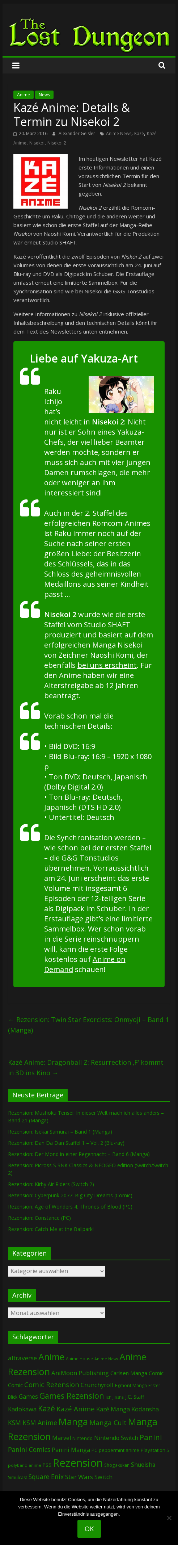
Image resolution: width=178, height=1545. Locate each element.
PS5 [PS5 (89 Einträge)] (47, 1465)
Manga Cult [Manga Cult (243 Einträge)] (108, 1422)
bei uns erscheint (107, 665)
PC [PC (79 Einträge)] (94, 1450)
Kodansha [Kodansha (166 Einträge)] (145, 1409)
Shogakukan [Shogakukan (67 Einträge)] (117, 1465)
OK (89, 1528)
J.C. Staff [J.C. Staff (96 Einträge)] (134, 1396)
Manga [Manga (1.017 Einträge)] (73, 1421)
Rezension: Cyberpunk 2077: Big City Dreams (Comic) (70, 1195)
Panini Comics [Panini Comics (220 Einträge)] (29, 1449)
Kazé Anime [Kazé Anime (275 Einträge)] (75, 1409)
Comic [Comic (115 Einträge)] (15, 1385)
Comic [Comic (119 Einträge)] (156, 1373)
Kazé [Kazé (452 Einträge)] (46, 1408)
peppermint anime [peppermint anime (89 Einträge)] (119, 1450)
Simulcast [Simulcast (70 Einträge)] (17, 1477)
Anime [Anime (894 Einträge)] (51, 1357)
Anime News (118, 133)
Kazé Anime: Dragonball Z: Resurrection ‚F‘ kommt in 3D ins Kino (86, 1067)
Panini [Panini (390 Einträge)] (151, 1437)
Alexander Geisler (77, 133)
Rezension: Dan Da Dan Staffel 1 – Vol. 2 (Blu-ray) (66, 1142)
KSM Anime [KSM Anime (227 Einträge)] (39, 1422)
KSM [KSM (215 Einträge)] (14, 1422)
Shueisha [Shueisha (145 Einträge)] (143, 1465)
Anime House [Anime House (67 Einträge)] (79, 1358)
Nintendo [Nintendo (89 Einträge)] (82, 1438)
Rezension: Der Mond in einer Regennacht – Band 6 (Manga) (79, 1154)
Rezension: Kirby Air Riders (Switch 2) (51, 1184)
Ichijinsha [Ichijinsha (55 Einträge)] (115, 1397)
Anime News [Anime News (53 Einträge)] (106, 1358)
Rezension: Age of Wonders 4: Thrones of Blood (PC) (70, 1206)
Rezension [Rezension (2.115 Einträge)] (78, 1463)
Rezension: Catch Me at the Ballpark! (51, 1229)
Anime (23, 95)
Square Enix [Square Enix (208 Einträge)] (46, 1476)
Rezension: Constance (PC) (39, 1217)
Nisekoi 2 (56, 143)
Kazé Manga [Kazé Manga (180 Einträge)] (113, 1409)
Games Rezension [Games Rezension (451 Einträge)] (71, 1395)
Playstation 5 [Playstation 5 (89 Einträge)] (155, 1450)
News (44, 95)
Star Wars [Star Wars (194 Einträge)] (79, 1477)
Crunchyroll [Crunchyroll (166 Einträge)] (97, 1385)
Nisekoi (36, 143)
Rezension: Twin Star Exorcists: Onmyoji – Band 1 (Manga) (88, 1024)
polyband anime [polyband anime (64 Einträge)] (24, 1465)
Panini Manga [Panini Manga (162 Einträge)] (71, 1450)
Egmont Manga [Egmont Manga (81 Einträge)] (131, 1385)
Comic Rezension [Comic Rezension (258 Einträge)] (51, 1384)
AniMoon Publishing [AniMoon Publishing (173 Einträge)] (80, 1373)
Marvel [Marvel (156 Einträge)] (61, 1438)
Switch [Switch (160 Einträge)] (103, 1477)
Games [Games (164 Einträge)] (28, 1396)
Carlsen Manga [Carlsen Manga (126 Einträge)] (128, 1373)
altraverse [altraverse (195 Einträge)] (22, 1358)
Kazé (139, 133)
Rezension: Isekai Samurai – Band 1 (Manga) (60, 1131)
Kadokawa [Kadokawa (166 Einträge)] (22, 1409)
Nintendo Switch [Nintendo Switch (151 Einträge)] (116, 1438)
